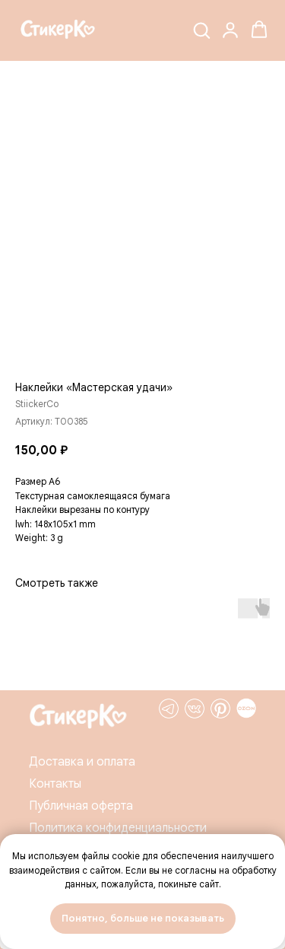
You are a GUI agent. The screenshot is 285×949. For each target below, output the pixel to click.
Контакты (55, 783)
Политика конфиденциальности (118, 828)
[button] (201, 30)
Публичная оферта (81, 806)
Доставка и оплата (82, 761)
